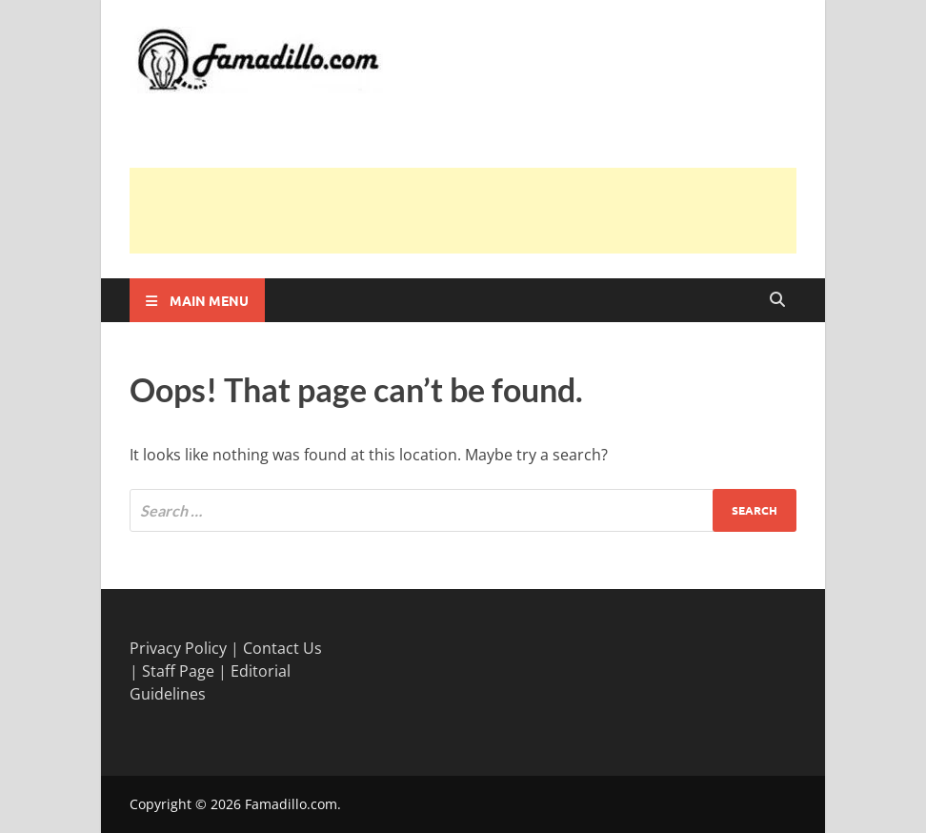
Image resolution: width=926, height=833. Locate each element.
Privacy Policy (178, 648)
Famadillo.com (291, 804)
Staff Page (178, 670)
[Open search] (777, 300)
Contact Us (282, 648)
